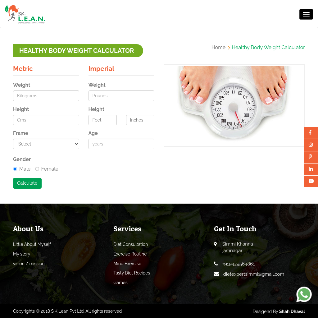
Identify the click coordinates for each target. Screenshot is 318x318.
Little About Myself (32, 244)
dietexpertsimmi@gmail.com (253, 274)
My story (21, 253)
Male (21, 169)
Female (46, 169)
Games (120, 282)
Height (21, 109)
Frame (20, 133)
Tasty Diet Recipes (131, 272)
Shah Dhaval (292, 311)
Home (218, 47)
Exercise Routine (130, 253)
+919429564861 (238, 264)
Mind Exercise (127, 263)
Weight (21, 85)
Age (93, 133)
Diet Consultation (130, 244)
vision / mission (28, 263)
